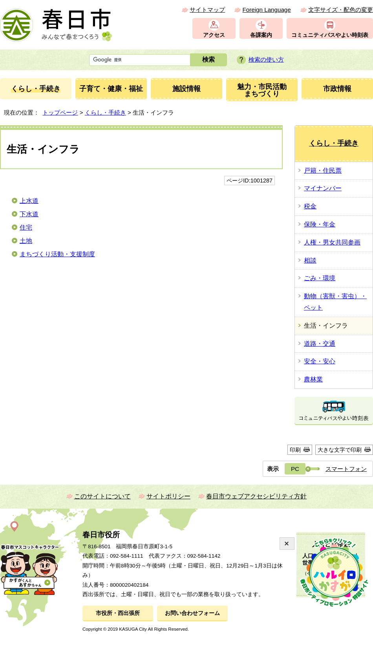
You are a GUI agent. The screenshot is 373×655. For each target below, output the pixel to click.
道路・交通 (319, 343)
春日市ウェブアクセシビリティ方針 (256, 496)
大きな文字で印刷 (340, 450)
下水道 (29, 214)
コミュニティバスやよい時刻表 (329, 35)
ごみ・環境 (319, 278)
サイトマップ (207, 9)
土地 (26, 240)
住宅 (26, 227)
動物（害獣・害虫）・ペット (335, 302)
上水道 (29, 200)
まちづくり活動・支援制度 (57, 254)
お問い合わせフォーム (192, 613)
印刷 (295, 450)
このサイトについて (102, 496)
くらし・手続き (105, 112)
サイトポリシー (168, 496)
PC (295, 468)
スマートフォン (346, 468)
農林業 (313, 379)
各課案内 (261, 35)
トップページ (60, 112)
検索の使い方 (266, 59)
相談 (310, 260)
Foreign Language (266, 9)
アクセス (214, 35)
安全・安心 (319, 361)
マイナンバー (323, 188)
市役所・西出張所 (118, 613)
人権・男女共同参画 (332, 242)
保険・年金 (319, 224)
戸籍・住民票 (323, 170)
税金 (310, 206)
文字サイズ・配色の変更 (340, 9)
